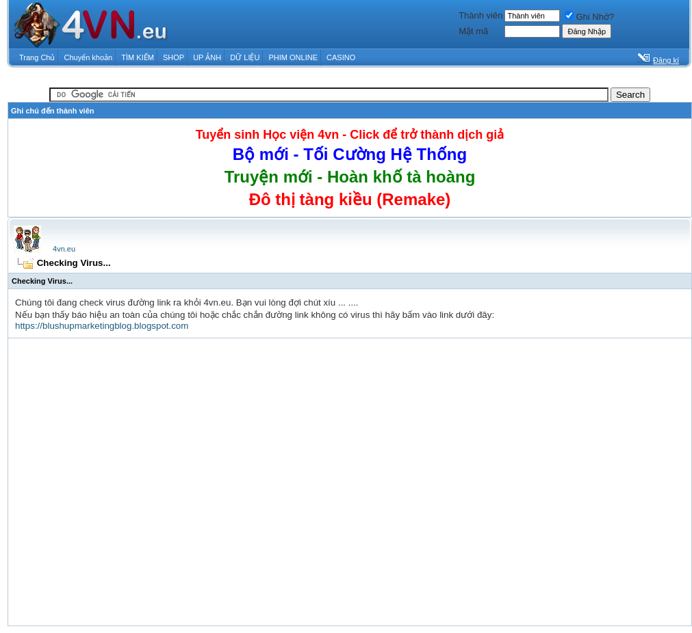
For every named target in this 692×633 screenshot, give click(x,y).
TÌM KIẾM (137, 57)
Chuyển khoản (88, 57)
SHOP (173, 57)
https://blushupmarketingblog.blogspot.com (101, 326)
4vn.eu (64, 249)
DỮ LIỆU (244, 57)
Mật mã (473, 31)
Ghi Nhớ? (589, 17)
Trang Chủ (37, 57)
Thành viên (480, 15)
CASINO (340, 57)
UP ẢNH (207, 57)
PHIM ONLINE (293, 57)
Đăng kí (666, 60)
